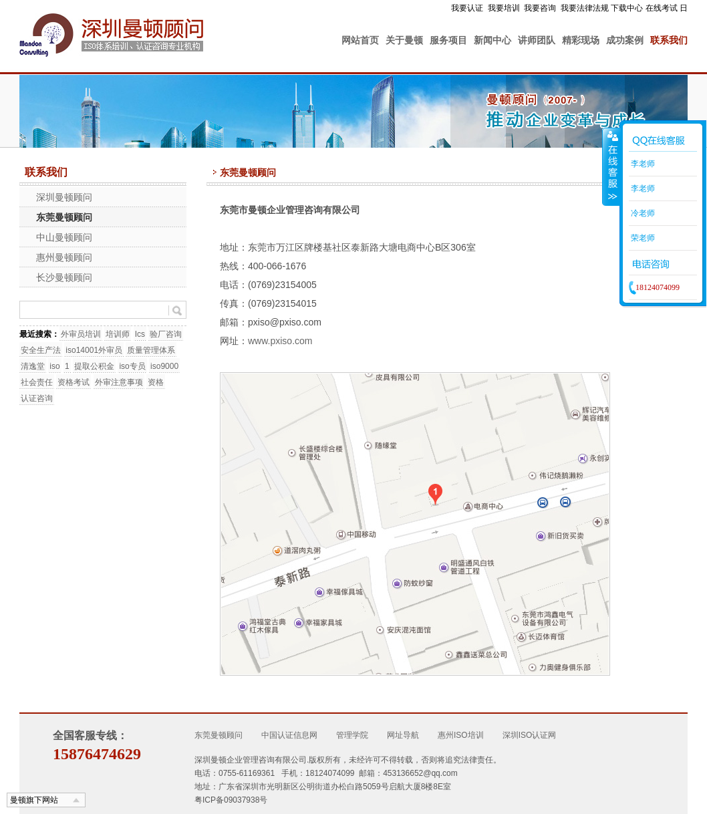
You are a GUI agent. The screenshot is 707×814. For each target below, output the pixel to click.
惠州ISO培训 (461, 735)
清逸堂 (33, 366)
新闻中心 (492, 40)
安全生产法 (41, 350)
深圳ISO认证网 (530, 735)
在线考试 (662, 8)
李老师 (642, 163)
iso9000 (164, 366)
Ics (140, 334)
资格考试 (73, 382)
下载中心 (627, 8)
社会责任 (37, 382)
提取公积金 (94, 366)
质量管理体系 (151, 350)
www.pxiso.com (280, 340)
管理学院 (352, 735)
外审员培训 (81, 334)
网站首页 (360, 40)
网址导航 (403, 735)
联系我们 (669, 40)
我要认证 (467, 8)
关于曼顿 (404, 40)
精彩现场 (580, 40)
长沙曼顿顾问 (64, 277)
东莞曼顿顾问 (64, 217)
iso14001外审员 (93, 350)
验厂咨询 (166, 334)
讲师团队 (536, 40)
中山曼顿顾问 (64, 237)
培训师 (118, 334)
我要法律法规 (585, 8)
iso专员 (132, 366)
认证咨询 (37, 398)
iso (54, 366)
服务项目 (448, 40)
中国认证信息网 (289, 735)
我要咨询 (540, 8)
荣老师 (642, 238)
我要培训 (504, 8)
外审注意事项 (119, 382)
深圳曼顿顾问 (64, 197)
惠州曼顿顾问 (64, 257)
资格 (156, 382)
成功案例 (625, 40)
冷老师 (642, 213)
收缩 (611, 166)
